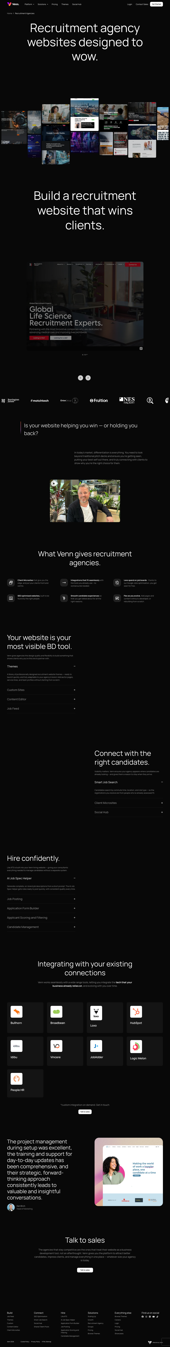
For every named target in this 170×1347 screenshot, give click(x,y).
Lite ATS (64, 1316)
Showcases (119, 1333)
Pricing (55, 4)
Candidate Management (23, 927)
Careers (118, 1320)
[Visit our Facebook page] (143, 1316)
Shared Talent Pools (41, 1327)
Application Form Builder (23, 908)
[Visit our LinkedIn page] (150, 1316)
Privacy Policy (35, 1342)
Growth (90, 1320)
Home (9, 13)
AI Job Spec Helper (19, 878)
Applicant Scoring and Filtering (27, 917)
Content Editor (16, 699)
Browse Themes (94, 1333)
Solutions (42, 4)
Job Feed (13, 708)
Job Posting (14, 899)
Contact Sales (142, 4)
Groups (90, 1327)
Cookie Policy (25, 1342)
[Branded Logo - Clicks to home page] (13, 4)
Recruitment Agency (95, 1323)
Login (129, 4)
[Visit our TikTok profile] (157, 1316)
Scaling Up (92, 1316)
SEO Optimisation (40, 1316)
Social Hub (76, 4)
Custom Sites (15, 690)
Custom (10, 1323)
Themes (64, 4)
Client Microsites (106, 803)
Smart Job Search (106, 782)
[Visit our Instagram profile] (146, 1316)
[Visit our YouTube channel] (154, 1316)
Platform (28, 4)
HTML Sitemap (46, 1342)
